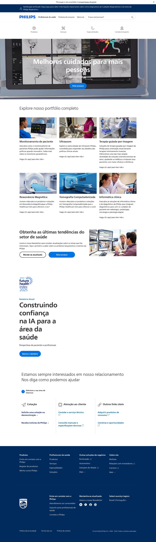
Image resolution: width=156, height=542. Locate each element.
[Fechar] (153, 1)
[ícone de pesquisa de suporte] (132, 17)
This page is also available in (67, 2)
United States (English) (87, 2)
